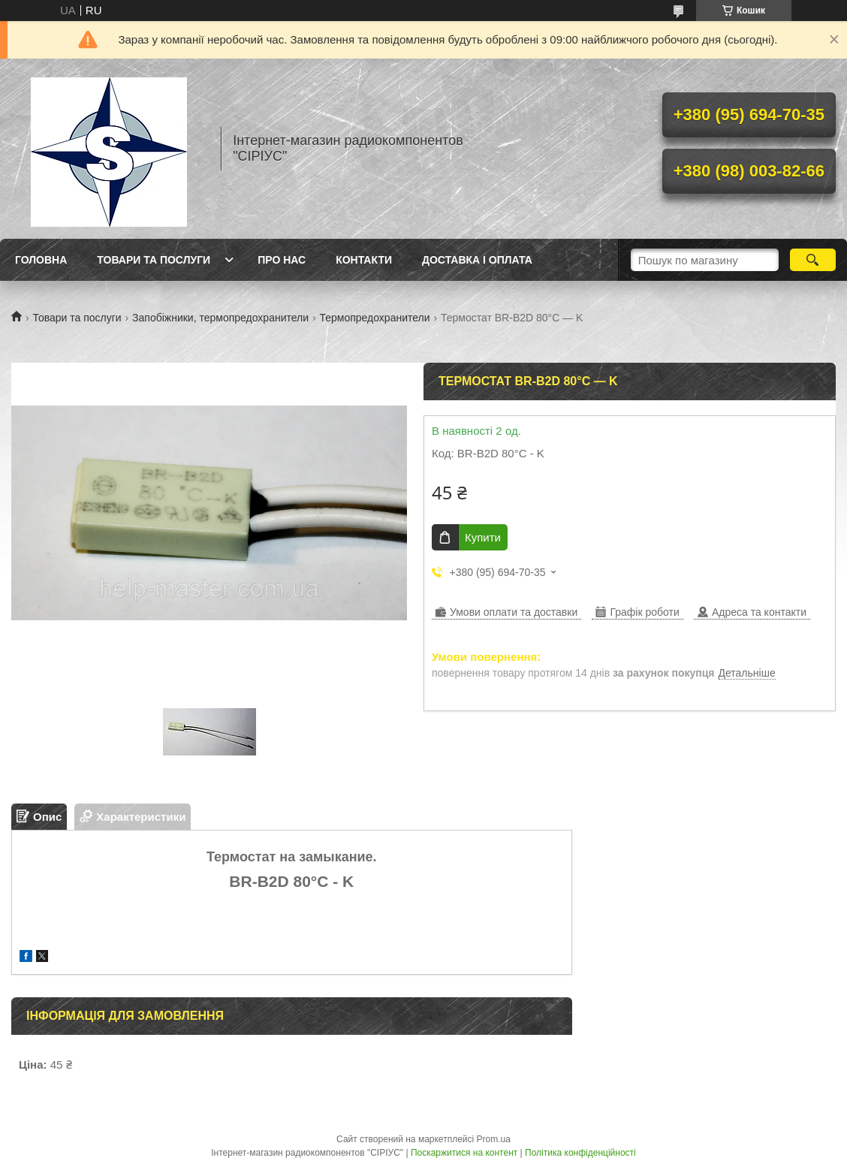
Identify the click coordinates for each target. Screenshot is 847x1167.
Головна (41, 260)
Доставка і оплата (477, 260)
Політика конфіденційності (580, 1152)
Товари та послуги (153, 260)
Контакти (364, 260)
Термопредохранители (374, 318)
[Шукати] (813, 260)
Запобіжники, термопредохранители (220, 318)
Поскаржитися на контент (464, 1152)
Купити (483, 537)
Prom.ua (494, 1139)
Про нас (282, 260)
